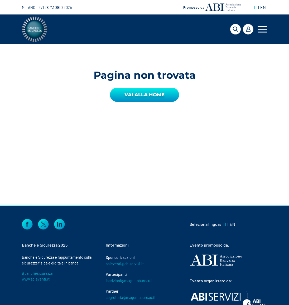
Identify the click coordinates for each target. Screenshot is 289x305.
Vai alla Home (144, 95)
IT (255, 7)
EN (263, 7)
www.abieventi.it (36, 279)
